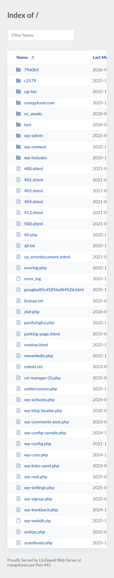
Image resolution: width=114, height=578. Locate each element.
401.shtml (29, 179)
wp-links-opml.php (37, 465)
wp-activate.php (35, 399)
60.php (26, 234)
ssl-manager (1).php (38, 377)
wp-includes (31, 157)
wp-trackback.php (37, 509)
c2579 (26, 80)
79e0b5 (27, 69)
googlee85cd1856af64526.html (50, 289)
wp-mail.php (31, 476)
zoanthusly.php (34, 542)
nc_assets (29, 113)
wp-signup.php (34, 498)
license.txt (29, 300)
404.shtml (29, 201)
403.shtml (29, 190)
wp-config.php (33, 443)
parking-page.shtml (38, 333)
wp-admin (29, 135)
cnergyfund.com (35, 102)
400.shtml (29, 168)
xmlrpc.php (30, 531)
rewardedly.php (34, 355)
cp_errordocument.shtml (43, 256)
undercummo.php (36, 388)
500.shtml (29, 223)
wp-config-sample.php (41, 432)
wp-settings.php (35, 487)
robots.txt (29, 366)
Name (22, 57)
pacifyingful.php (35, 322)
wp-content (31, 146)
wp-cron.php (32, 454)
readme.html (32, 344)
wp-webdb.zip (33, 520)
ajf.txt (25, 245)
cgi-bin (26, 91)
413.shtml (29, 212)
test (23, 124)
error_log (28, 278)
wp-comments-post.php (42, 421)
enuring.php (31, 267)
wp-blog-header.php (39, 410)
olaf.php (27, 311)
